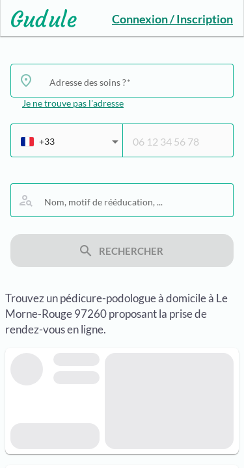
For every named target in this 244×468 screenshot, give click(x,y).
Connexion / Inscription (172, 19)
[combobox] (136, 82)
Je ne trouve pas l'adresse (73, 103)
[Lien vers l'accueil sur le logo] (39, 18)
